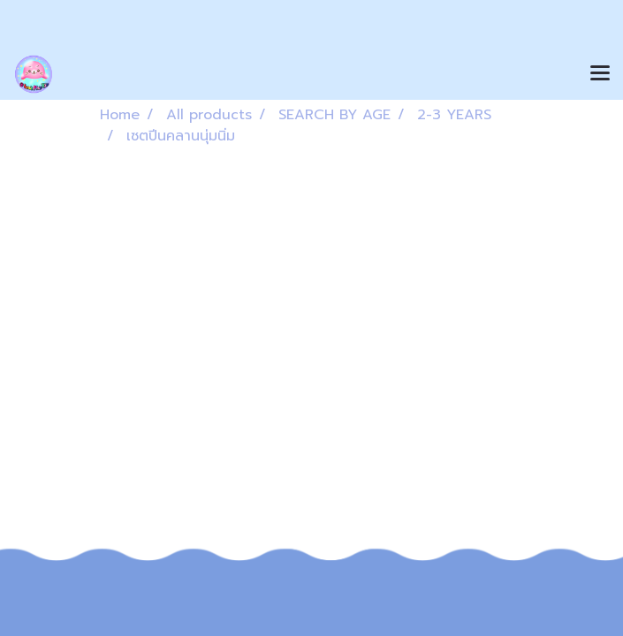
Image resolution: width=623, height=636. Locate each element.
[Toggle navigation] (600, 74)
